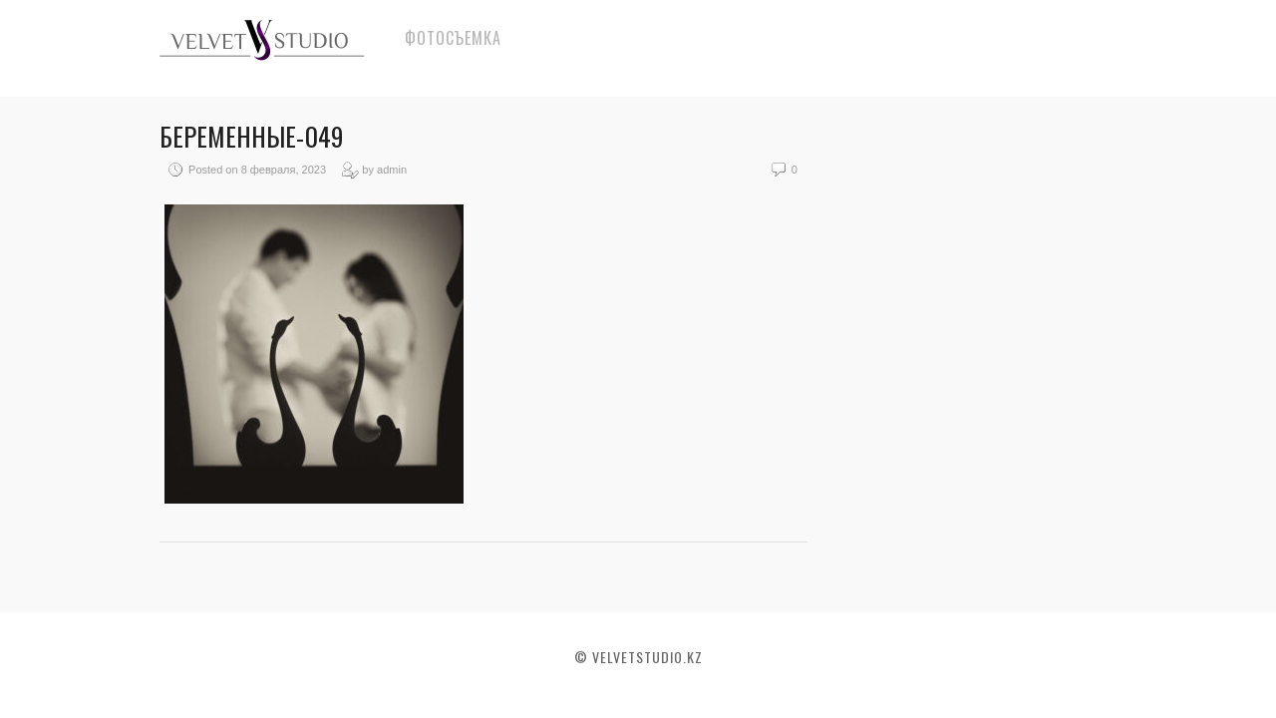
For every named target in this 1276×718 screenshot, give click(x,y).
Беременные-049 (252, 136)
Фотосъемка (453, 38)
